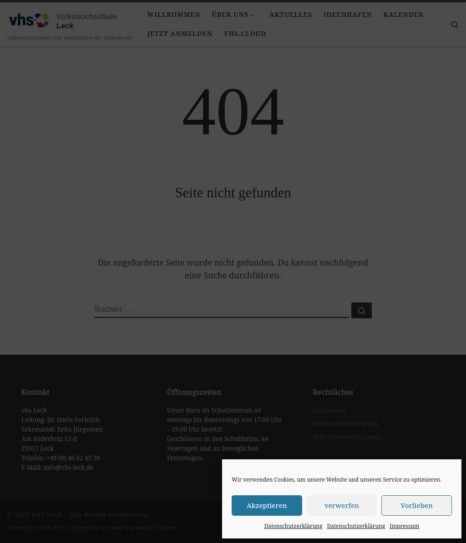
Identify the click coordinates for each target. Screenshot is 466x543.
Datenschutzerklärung (293, 526)
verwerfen (341, 505)
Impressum (404, 526)
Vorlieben (416, 505)
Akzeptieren (267, 505)
